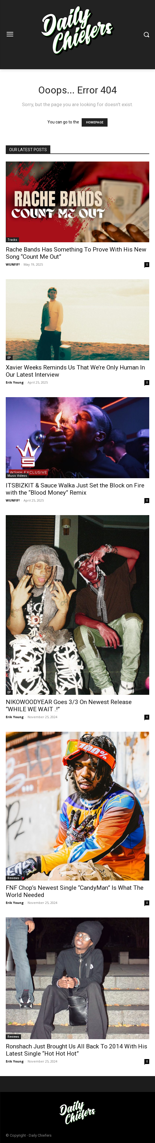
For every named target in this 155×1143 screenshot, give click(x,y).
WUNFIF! (13, 264)
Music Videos (17, 476)
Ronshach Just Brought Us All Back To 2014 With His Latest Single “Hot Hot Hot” (76, 1050)
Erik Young (15, 382)
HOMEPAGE (94, 122)
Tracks (12, 240)
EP (9, 358)
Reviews (13, 878)
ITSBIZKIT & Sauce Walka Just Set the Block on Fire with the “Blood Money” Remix (75, 489)
